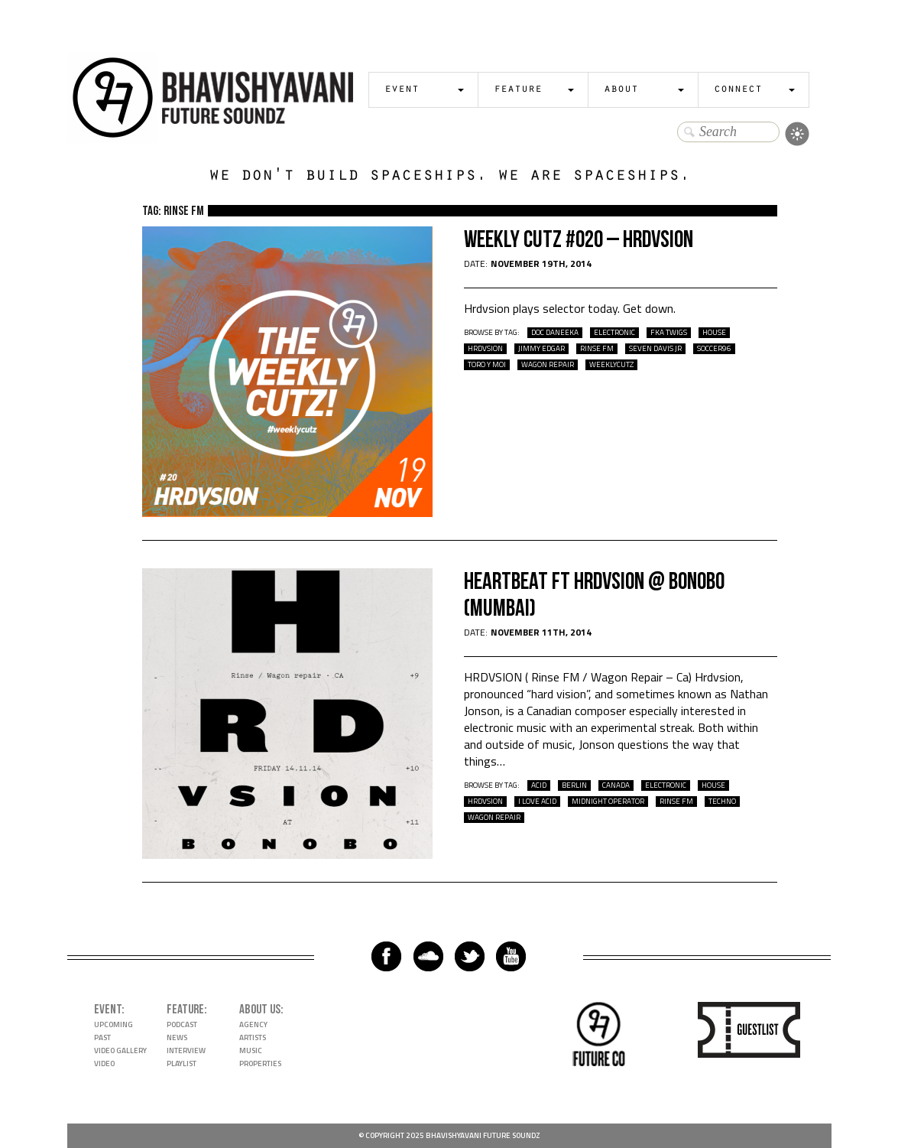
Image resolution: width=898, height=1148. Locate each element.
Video (104, 1063)
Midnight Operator (608, 801)
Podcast (182, 1024)
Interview (186, 1050)
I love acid (537, 801)
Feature (518, 90)
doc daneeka (555, 332)
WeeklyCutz (611, 364)
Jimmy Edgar (541, 348)
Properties (260, 1063)
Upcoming (113, 1024)
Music (250, 1050)
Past (102, 1037)
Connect (738, 90)
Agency (253, 1024)
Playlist (181, 1063)
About (621, 90)
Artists (252, 1037)
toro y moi (487, 364)
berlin (574, 785)
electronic (614, 332)
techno (722, 801)
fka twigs (668, 332)
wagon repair (547, 364)
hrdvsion (485, 348)
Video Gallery (120, 1050)
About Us (259, 1009)
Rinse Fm (597, 348)
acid (538, 785)
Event (401, 90)
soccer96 (714, 348)
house (714, 332)
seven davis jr (655, 348)
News (177, 1037)
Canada (616, 785)
